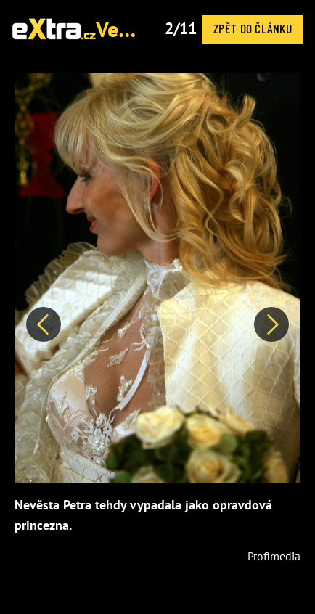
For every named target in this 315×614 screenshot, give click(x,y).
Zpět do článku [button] (252, 28)
